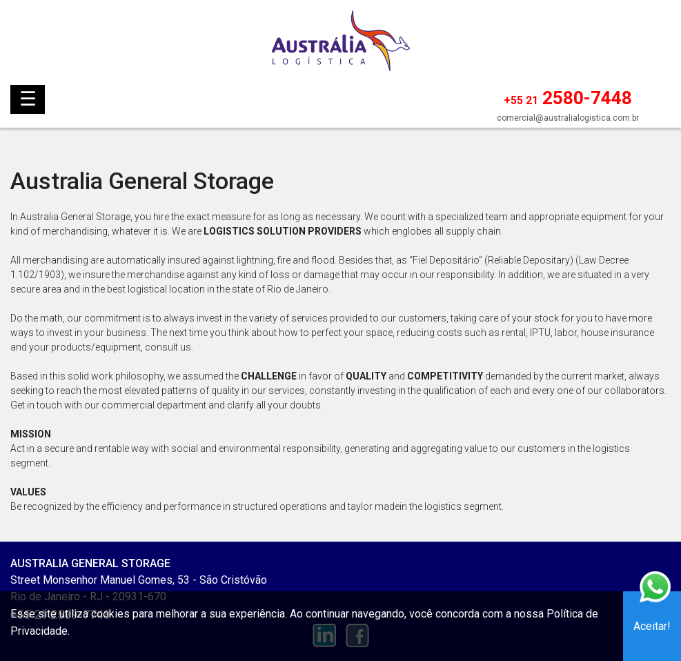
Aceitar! (652, 626)
